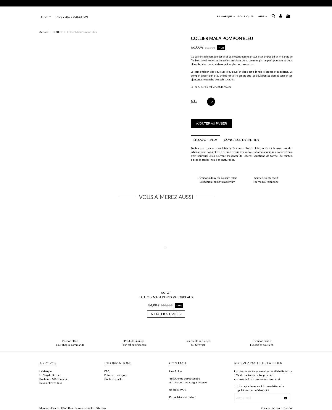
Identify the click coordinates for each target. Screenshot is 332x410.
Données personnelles (81, 408)
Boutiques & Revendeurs (54, 379)
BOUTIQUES (247, 16)
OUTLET (166, 292)
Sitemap (101, 408)
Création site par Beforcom (277, 408)
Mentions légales (49, 408)
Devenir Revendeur (50, 382)
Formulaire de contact (182, 397)
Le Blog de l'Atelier (50, 375)
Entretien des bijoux (115, 375)
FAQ (107, 371)
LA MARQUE (226, 16)
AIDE (263, 16)
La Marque (45, 371)
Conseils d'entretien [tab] (241, 139)
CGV (63, 408)
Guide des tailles (114, 379)
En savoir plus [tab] (205, 139)
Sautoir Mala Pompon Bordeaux (166, 297)
